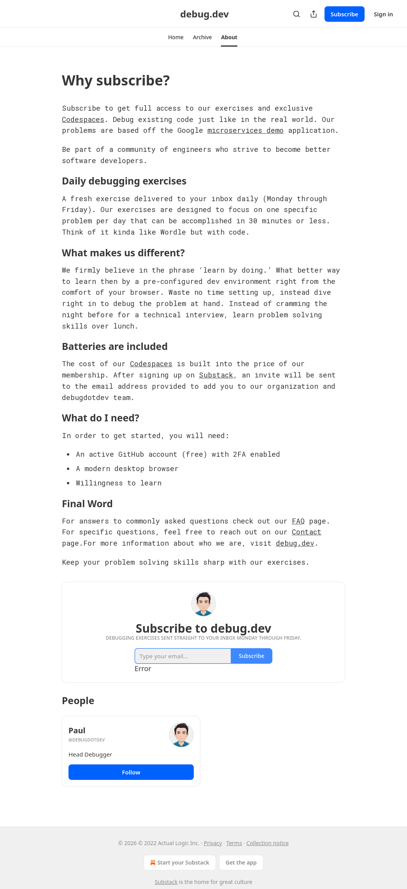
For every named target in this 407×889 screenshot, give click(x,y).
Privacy (213, 843)
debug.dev (295, 543)
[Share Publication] (313, 14)
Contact (306, 531)
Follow (131, 772)
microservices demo (245, 130)
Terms (234, 843)
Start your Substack (179, 862)
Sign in (383, 14)
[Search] (296, 14)
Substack (216, 374)
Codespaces (83, 119)
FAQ (298, 520)
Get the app (241, 862)
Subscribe (344, 14)
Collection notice (267, 843)
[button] (175, 37)
